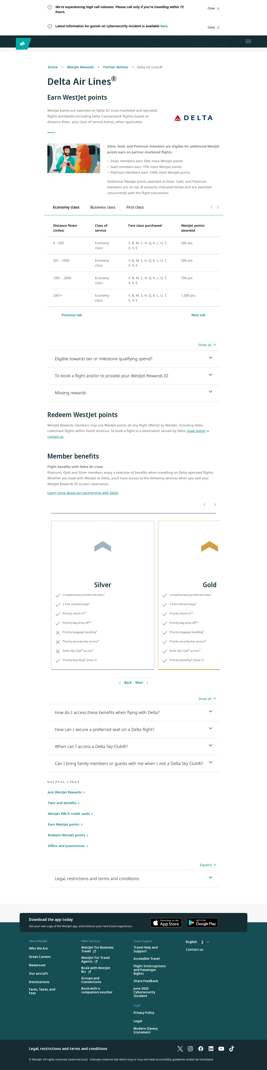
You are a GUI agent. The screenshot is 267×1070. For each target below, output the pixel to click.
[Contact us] (194, 950)
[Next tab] (217, 207)
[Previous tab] (211, 207)
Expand (205, 865)
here (163, 26)
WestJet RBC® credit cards (69, 813)
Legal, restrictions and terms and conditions (68, 1048)
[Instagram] (190, 1048)
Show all (204, 345)
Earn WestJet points (63, 824)
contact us (55, 436)
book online (196, 431)
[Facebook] (201, 1048)
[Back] (205, 504)
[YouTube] (221, 1048)
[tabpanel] (133, 263)
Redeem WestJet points (66, 835)
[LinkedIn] (211, 1048)
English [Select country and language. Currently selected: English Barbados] (197, 942)
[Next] (215, 504)
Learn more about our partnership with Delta (82, 492)
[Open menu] (248, 41)
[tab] (66, 207)
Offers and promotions (66, 846)
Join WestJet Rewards (65, 792)
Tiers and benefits (62, 803)
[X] (180, 1048)
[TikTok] (231, 1048)
